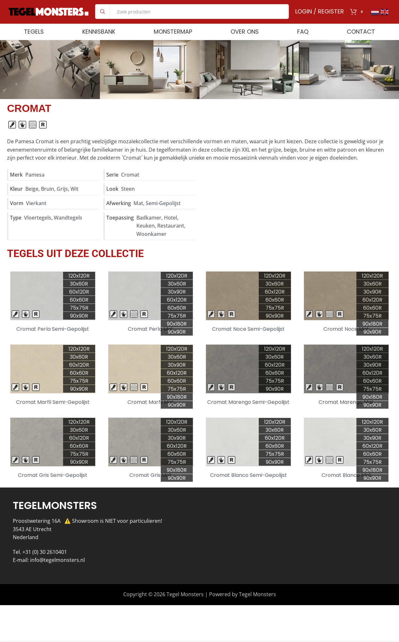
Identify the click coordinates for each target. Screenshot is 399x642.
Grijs (62, 198)
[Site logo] (49, 16)
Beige (31, 198)
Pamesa (35, 184)
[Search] (192, 16)
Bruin (47, 198)
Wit (74, 198)
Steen (128, 198)
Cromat (130, 184)
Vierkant (36, 213)
